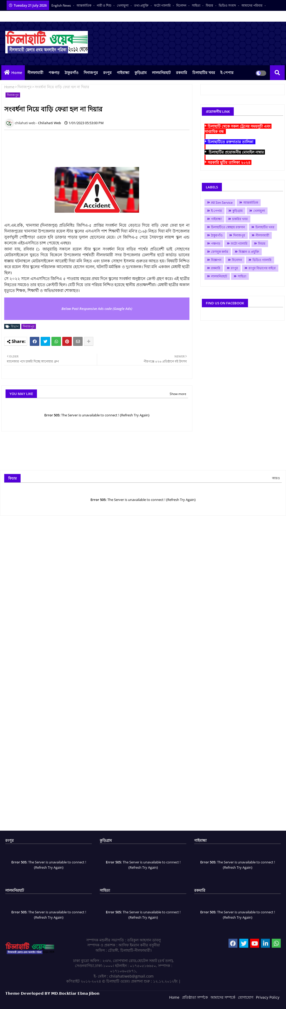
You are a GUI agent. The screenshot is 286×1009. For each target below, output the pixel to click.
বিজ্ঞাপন (216, 260)
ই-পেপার (226, 72)
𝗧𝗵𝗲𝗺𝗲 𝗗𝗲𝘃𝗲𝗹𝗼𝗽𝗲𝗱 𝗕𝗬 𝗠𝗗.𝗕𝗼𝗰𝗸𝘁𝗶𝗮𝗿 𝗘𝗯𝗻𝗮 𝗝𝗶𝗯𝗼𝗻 (52, 993)
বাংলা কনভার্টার (40, 16)
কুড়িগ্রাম (141, 72)
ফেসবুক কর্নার (219, 251)
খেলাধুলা (123, 5)
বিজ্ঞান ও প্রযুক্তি (249, 251)
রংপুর (107, 72)
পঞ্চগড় (54, 72)
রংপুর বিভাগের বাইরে (262, 268)
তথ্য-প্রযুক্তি (141, 5)
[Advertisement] (100, 146)
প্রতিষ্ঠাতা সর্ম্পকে (195, 997)
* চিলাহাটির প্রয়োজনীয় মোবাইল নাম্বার (234, 152)
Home (16, 72)
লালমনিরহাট (161, 72)
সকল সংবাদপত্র (15, 16)
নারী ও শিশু (104, 5)
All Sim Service (222, 202)
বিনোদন (181, 5)
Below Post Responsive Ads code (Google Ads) (96, 308)
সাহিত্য (196, 5)
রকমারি (181, 72)
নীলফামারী (35, 72)
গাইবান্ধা (123, 72)
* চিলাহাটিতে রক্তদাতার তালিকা (229, 141)
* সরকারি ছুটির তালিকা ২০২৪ (227, 162)
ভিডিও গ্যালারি (261, 260)
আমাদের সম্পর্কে (223, 997)
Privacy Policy (267, 997)
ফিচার (210, 5)
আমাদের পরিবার (252, 5)
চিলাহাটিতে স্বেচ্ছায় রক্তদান (228, 227)
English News (61, 5)
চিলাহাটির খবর (203, 72)
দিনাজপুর (91, 72)
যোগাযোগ (245, 997)
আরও (276, 478)
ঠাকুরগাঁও (71, 72)
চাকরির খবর (240, 219)
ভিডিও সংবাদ (228, 5)
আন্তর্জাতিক (84, 5)
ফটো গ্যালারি (162, 5)
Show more (178, 394)
